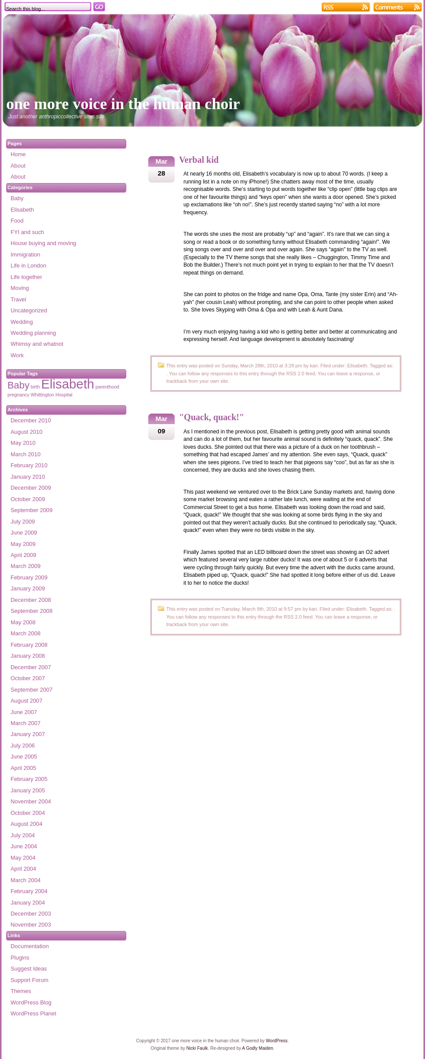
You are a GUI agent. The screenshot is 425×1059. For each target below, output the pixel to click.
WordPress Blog (31, 1002)
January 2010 (28, 476)
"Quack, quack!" (211, 417)
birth (35, 386)
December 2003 (31, 913)
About (18, 165)
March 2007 (25, 723)
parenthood (107, 386)
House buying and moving (43, 243)
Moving (20, 288)
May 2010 (23, 443)
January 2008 (28, 655)
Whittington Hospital (52, 394)
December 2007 (31, 667)
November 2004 (31, 801)
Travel (18, 299)
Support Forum (29, 980)
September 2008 (31, 611)
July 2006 (23, 745)
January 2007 (28, 734)
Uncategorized (29, 310)
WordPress (276, 1040)
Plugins (20, 957)
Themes (21, 991)
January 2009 (28, 588)
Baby (17, 198)
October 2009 (28, 499)
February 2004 (29, 891)
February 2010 (29, 465)
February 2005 (29, 779)
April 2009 (23, 555)
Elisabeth (357, 365)
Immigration (25, 254)
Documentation (30, 946)
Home (18, 154)
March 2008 (25, 633)
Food (17, 220)
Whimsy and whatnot (37, 344)
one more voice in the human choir (123, 104)
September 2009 (31, 510)
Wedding (22, 322)
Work (17, 355)
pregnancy (18, 394)
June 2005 (24, 756)
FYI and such (27, 232)
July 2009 (23, 521)
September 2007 (31, 689)
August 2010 (26, 432)
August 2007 (26, 700)
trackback (176, 381)
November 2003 (31, 924)
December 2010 (31, 420)
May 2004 (23, 857)
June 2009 (24, 532)
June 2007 (24, 712)
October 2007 (28, 678)
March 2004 (25, 880)
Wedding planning (33, 333)
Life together (26, 277)
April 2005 (23, 768)
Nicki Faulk (197, 1048)
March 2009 (25, 566)
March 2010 (25, 454)
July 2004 (23, 835)
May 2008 (23, 622)
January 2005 (28, 790)
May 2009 (23, 544)
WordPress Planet (33, 1013)
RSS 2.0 (295, 373)
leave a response (355, 373)
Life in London (28, 265)
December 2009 (31, 487)
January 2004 (28, 902)
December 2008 (31, 600)
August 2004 (26, 824)
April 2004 (23, 868)
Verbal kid (199, 160)
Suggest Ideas (29, 968)
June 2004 (24, 846)
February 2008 (29, 644)
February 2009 (29, 577)
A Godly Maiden (257, 1048)
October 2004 (28, 813)
